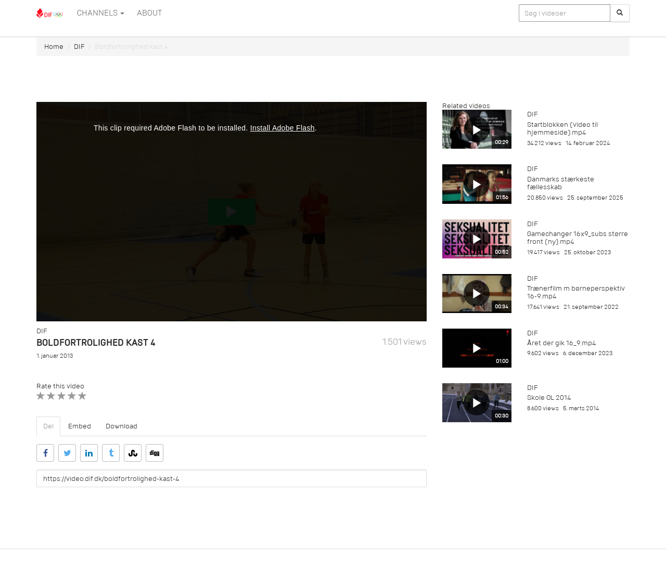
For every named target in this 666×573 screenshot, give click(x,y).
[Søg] (620, 13)
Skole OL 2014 (549, 397)
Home (53, 46)
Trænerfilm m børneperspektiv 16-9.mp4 (576, 292)
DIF (79, 46)
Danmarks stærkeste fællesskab (560, 183)
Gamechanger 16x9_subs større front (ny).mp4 (577, 237)
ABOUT (149, 13)
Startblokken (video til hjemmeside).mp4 (562, 128)
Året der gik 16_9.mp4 (561, 343)
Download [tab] (121, 426)
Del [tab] (48, 426)
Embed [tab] (79, 426)
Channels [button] (100, 13)
